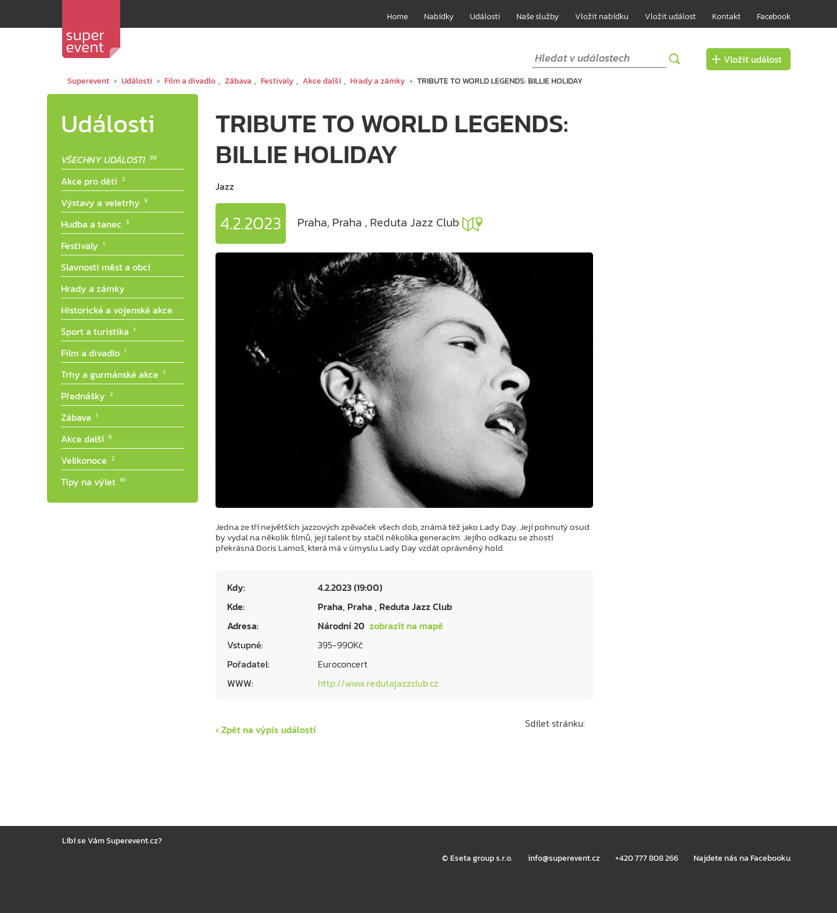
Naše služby (537, 16)
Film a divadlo (189, 81)
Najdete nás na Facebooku (742, 858)
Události (485, 16)
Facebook (774, 16)
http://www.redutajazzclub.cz (378, 683)
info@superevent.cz (564, 858)
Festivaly (277, 81)
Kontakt (726, 16)
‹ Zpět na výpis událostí (265, 730)
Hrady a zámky (377, 81)
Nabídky (439, 16)
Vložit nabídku (601, 16)
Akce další (322, 81)
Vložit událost (670, 16)
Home (397, 16)
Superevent (88, 81)
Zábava (238, 81)
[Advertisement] (697, 268)
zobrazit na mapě (472, 224)
